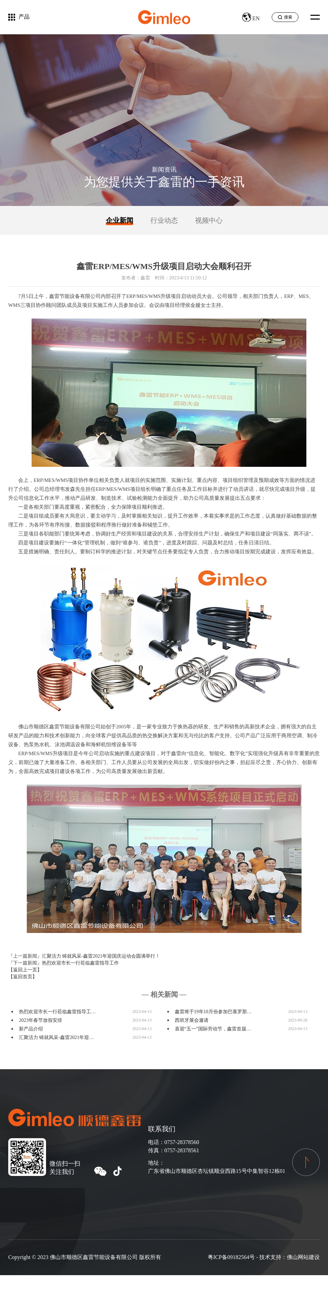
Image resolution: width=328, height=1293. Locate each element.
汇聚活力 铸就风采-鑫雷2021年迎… (56, 1037)
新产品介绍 (31, 1028)
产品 (24, 17)
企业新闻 (119, 220)
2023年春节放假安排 (40, 1020)
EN (251, 18)
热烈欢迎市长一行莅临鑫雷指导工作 (80, 963)
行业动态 (164, 220)
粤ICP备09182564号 (231, 1257)
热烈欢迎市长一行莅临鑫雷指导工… (57, 1011)
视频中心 (209, 220)
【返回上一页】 (25, 969)
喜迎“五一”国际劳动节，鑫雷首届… (213, 1028)
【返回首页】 (22, 976)
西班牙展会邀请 (191, 1020)
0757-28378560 (182, 1142)
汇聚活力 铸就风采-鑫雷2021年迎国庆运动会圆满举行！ (101, 956)
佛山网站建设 (303, 1257)
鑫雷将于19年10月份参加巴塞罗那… (213, 1011)
